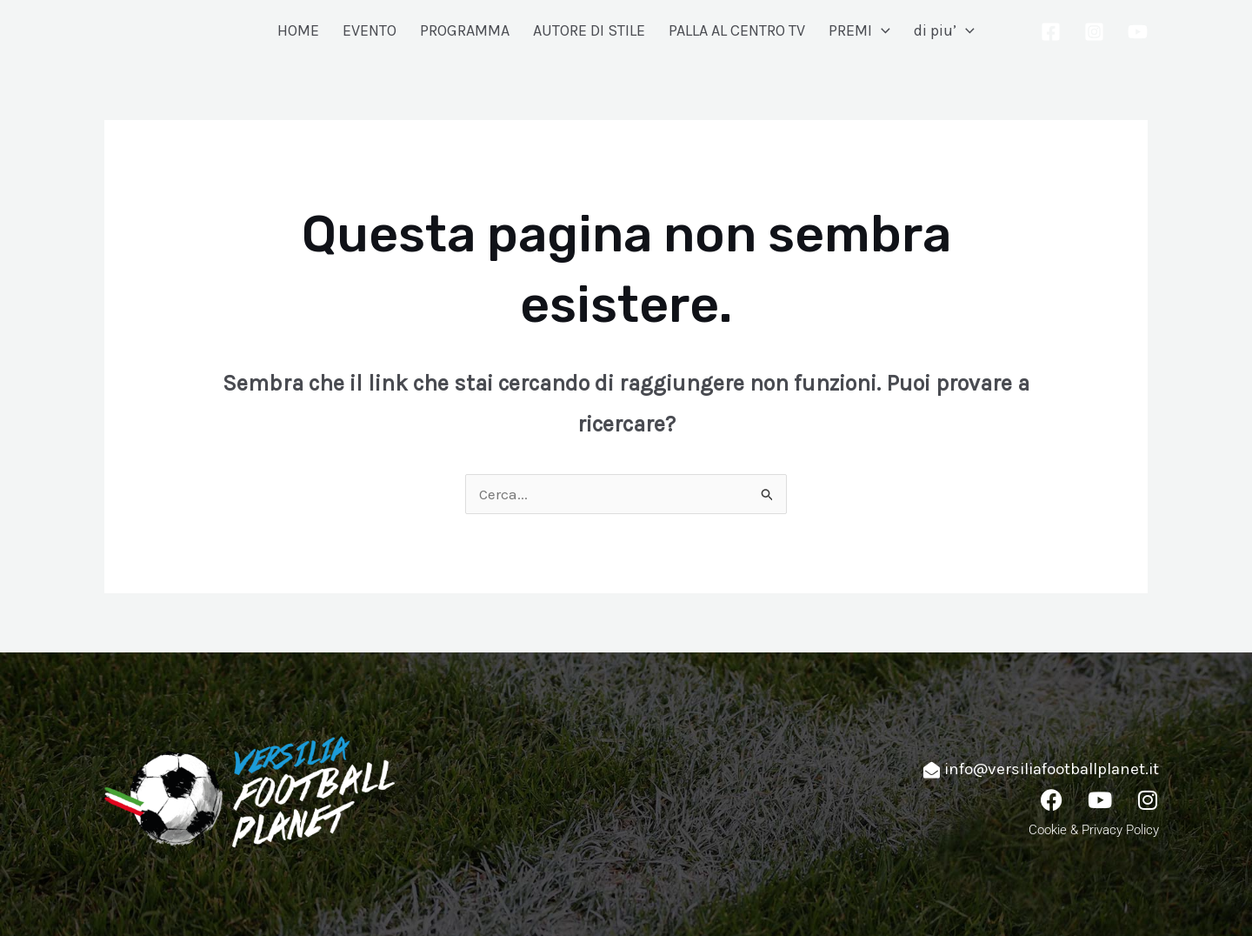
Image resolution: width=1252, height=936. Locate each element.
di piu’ (944, 30)
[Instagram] (1094, 32)
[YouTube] (1138, 32)
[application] (881, 30)
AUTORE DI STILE (589, 30)
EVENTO (369, 30)
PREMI (859, 30)
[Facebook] (1051, 32)
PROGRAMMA (464, 30)
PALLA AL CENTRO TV (737, 30)
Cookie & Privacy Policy (1094, 830)
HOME (298, 30)
